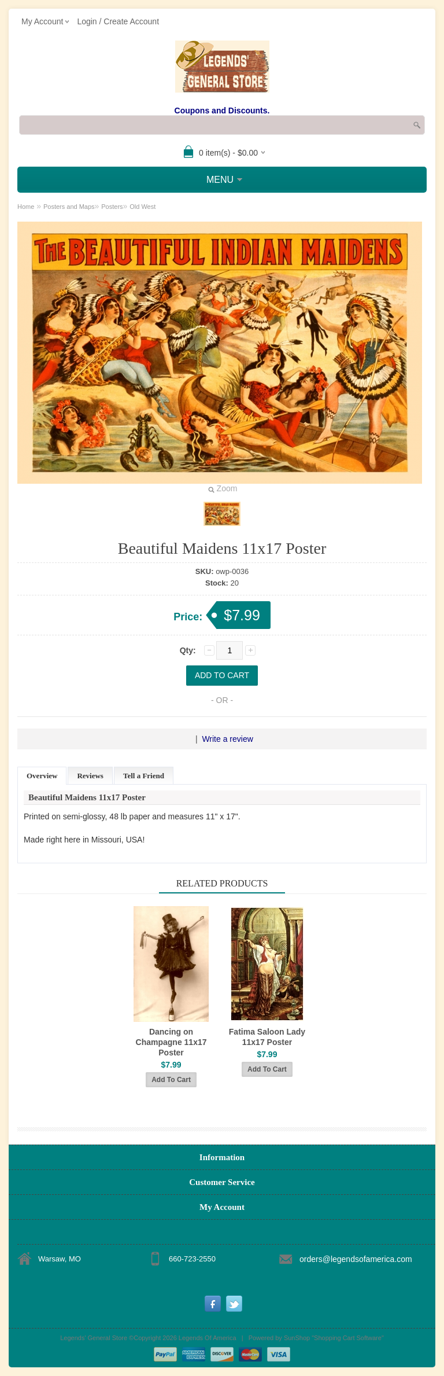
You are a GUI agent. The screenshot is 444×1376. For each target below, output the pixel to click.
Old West (143, 206)
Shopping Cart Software (348, 1337)
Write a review (227, 739)
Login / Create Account (118, 21)
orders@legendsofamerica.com (355, 1259)
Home (25, 206)
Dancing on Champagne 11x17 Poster (171, 1042)
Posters (112, 206)
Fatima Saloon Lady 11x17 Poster (267, 1037)
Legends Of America (207, 1337)
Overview (42, 775)
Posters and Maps (69, 206)
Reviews (90, 775)
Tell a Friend (143, 775)
